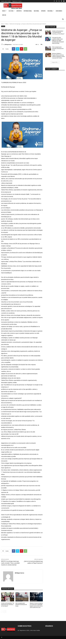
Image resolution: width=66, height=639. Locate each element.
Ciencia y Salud (33, 600)
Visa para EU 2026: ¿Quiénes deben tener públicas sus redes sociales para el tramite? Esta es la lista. (58, 40)
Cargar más (55, 62)
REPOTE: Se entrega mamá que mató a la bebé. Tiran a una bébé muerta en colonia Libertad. (10, 563)
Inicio (2, 24)
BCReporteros (8, 44)
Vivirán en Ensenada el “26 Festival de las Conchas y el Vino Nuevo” (7, 605)
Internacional (19, 600)
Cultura (3, 600)
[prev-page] (2, 611)
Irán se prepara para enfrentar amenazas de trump (21, 605)
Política (6, 24)
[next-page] (5, 611)
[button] (63, 19)
